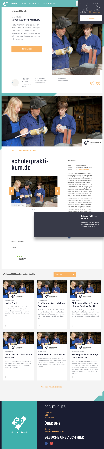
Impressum (49, 413)
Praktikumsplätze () (27, 151)
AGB (46, 415)
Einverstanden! (91, 18)
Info (13, 151)
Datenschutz (49, 418)
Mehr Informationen (94, 12)
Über (54, 432)
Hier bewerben (27, 49)
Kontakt (47, 429)
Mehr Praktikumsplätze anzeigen (52, 387)
